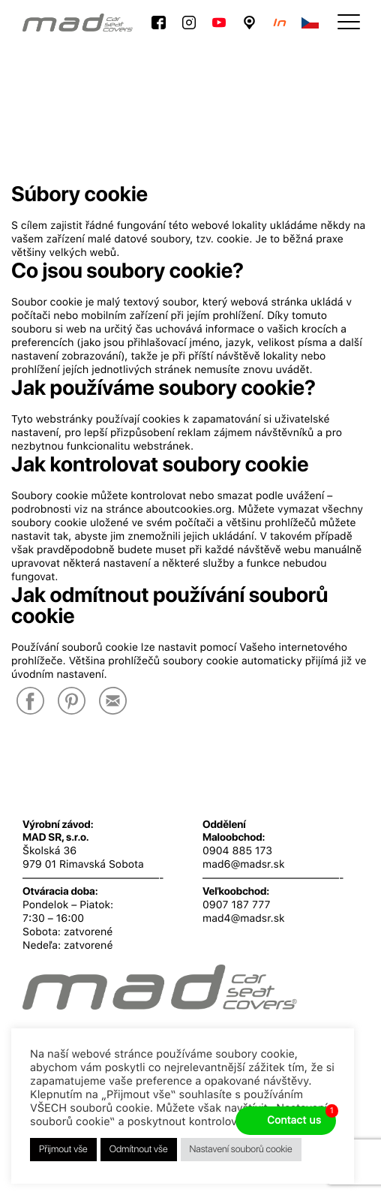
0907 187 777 (236, 905)
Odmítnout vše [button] (139, 1149)
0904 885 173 (237, 851)
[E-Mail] (113, 702)
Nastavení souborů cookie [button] (241, 1149)
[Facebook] (30, 702)
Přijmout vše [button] (63, 1149)
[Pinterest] (72, 702)
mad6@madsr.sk (243, 865)
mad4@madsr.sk (243, 919)
